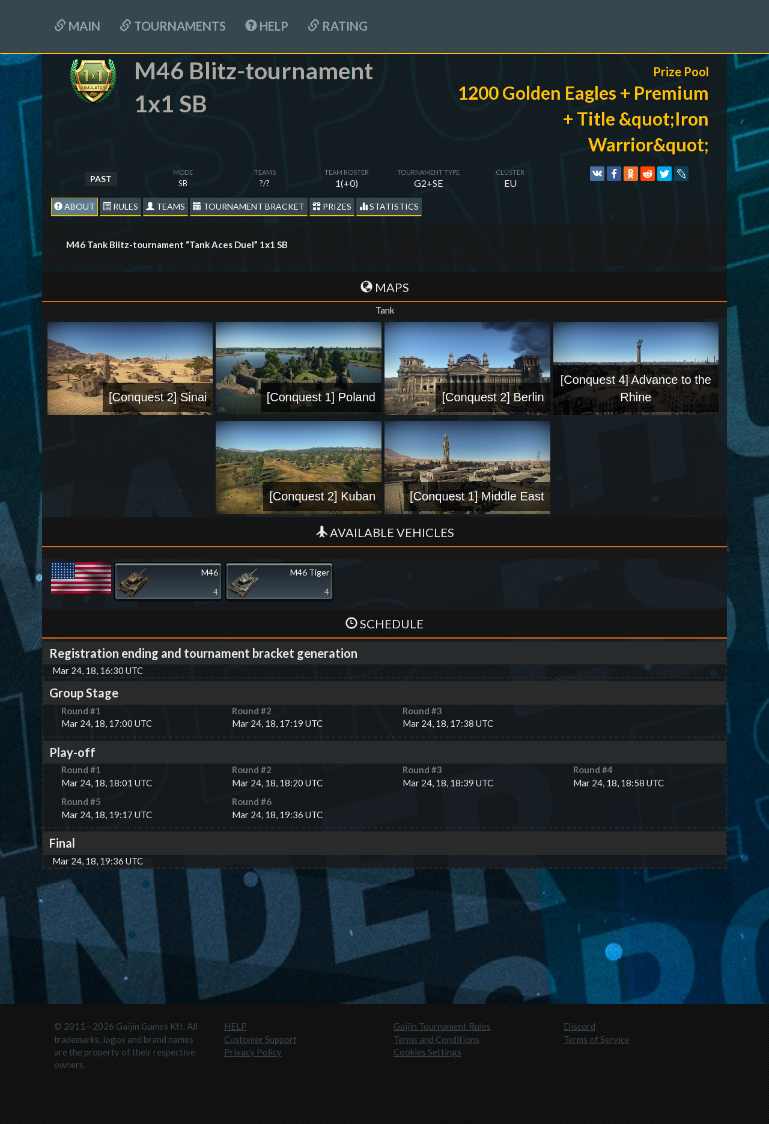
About (74, 206)
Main (77, 26)
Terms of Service (597, 1039)
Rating (338, 26)
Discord (579, 1026)
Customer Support (260, 1039)
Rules (120, 206)
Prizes (331, 206)
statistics (389, 206)
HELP (266, 26)
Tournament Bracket (249, 206)
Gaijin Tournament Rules (442, 1026)
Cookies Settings (427, 1052)
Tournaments (173, 26)
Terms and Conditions (436, 1039)
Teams (165, 206)
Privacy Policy (253, 1052)
